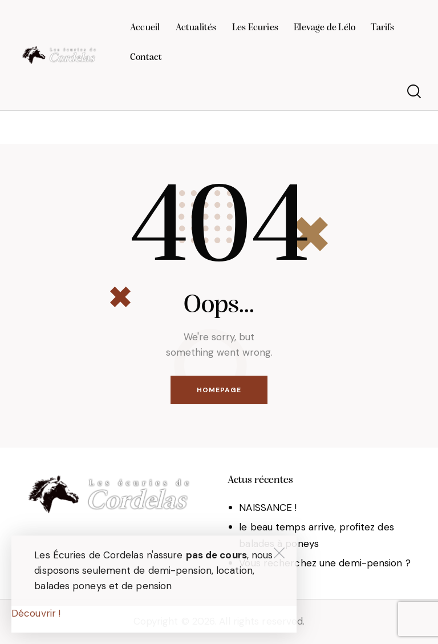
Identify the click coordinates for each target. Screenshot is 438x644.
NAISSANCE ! (268, 507)
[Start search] (414, 91)
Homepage (219, 390)
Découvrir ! (35, 613)
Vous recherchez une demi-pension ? (324, 563)
